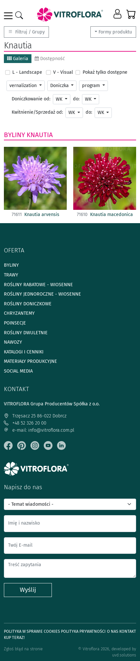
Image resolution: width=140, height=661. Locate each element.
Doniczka (60, 85)
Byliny (14, 135)
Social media (18, 371)
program (91, 85)
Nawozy (13, 342)
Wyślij (28, 589)
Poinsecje (15, 323)
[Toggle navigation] (9, 16)
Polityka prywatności (83, 631)
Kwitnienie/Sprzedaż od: (37, 112)
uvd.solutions (124, 655)
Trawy (11, 275)
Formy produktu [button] (115, 32)
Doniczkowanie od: (31, 99)
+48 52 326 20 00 (25, 423)
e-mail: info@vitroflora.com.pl (39, 430)
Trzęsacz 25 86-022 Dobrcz (35, 416)
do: (76, 99)
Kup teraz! (14, 637)
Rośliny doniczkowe (28, 304)
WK (60, 99)
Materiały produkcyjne (30, 361)
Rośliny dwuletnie (26, 333)
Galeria (17, 58)
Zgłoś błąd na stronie (23, 648)
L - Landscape (27, 72)
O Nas (112, 631)
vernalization (23, 85)
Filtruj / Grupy (26, 32)
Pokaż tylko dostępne (105, 72)
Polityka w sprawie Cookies (32, 631)
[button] (118, 14)
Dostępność (50, 58)
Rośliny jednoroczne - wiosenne (42, 294)
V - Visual (63, 72)
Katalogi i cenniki (23, 352)
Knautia (40, 135)
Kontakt (127, 631)
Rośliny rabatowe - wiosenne (38, 284)
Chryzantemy (19, 313)
